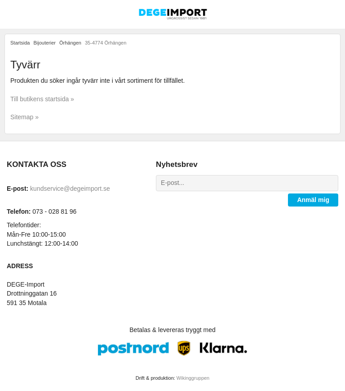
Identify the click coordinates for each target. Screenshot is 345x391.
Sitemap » (24, 117)
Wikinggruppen (193, 378)
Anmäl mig (313, 199)
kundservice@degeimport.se (70, 188)
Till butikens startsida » (42, 99)
